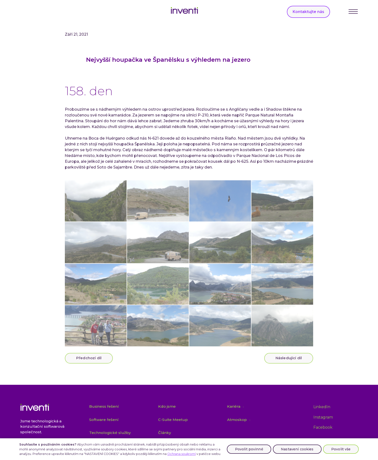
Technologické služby (110, 433)
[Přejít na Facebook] (322, 427)
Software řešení (104, 419)
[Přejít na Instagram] (323, 417)
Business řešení (104, 406)
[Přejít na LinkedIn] (321, 407)
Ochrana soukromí (181, 454)
